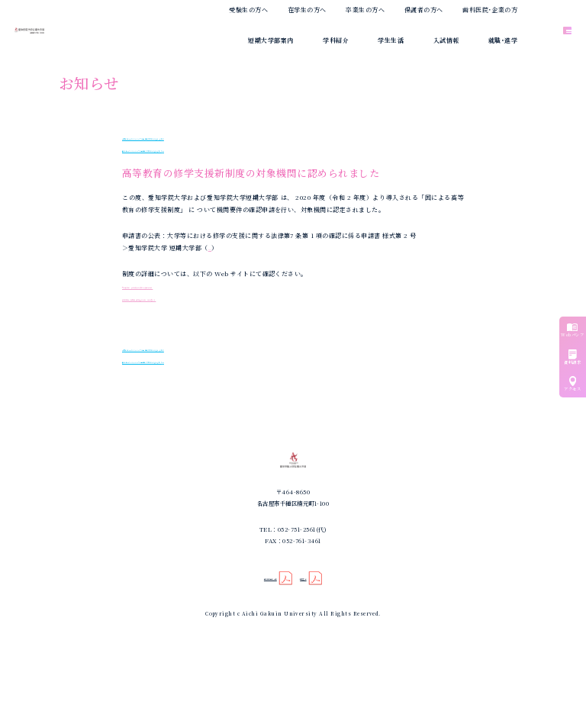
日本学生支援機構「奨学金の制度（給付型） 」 (191, 298)
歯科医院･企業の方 (489, 9)
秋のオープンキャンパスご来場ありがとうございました (206, 149)
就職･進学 (502, 40)
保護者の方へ (423, 9)
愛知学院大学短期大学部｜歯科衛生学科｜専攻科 (82, 30)
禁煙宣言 (319, 631)
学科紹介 (336, 40)
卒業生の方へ (365, 9)
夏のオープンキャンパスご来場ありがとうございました (206, 137)
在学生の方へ (307, 9)
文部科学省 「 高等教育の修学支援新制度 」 (186, 285)
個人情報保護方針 (262, 631)
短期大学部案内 (270, 40)
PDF (214, 247)
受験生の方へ (248, 9)
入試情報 (446, 40)
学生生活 (391, 40)
